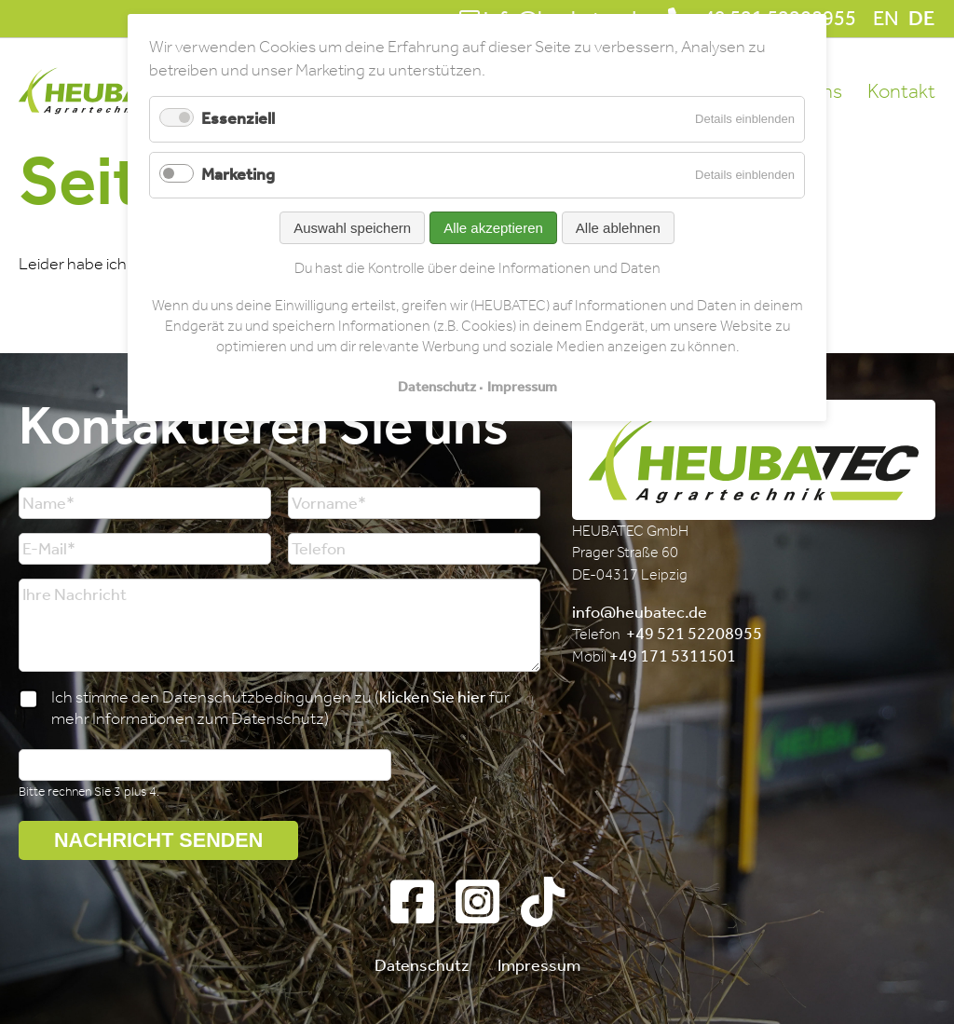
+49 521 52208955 (694, 633)
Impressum (538, 965)
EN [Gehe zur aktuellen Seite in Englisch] (886, 19)
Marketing (238, 174)
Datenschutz (422, 965)
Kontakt (901, 91)
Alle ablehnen (618, 228)
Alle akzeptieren (493, 228)
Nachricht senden (158, 840)
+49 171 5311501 (672, 656)
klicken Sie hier (432, 697)
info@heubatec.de (639, 612)
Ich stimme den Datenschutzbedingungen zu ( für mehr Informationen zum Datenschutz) (280, 708)
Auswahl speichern (352, 228)
